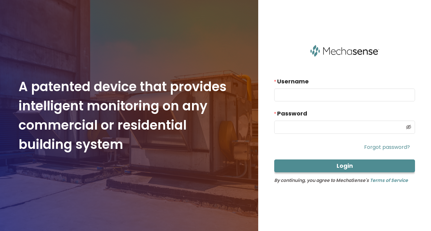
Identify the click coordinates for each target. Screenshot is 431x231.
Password (292, 113)
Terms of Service (389, 180)
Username (293, 81)
